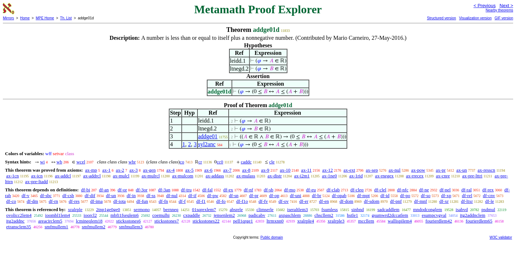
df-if (192, 195)
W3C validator (500, 237)
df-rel (467, 195)
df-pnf (396, 201)
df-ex (228, 189)
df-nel (445, 189)
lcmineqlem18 (89, 221)
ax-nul (395, 170)
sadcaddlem (388, 209)
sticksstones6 (128, 221)
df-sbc (46, 195)
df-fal (207, 189)
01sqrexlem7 (204, 209)
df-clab (333, 189)
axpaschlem (290, 215)
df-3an (164, 189)
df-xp (446, 195)
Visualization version (475, 18)
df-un (111, 195)
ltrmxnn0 (275, 221)
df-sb (268, 189)
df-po (405, 195)
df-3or (142, 189)
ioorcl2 (90, 215)
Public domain (272, 237)
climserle (265, 209)
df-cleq (357, 189)
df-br (316, 195)
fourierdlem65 (479, 221)
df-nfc (402, 189)
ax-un (461, 170)
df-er (303, 201)
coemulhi (160, 215)
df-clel (380, 189)
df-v (25, 195)
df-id (385, 195)
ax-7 (227, 170)
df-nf (248, 189)
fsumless (329, 209)
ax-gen (149, 170)
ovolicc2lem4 (19, 215)
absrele (236, 209)
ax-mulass (245, 175)
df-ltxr (467, 201)
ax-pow (418, 170)
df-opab (339, 195)
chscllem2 (323, 215)
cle (271, 161)
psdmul (488, 209)
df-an (104, 189)
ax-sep (372, 170)
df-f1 (201, 201)
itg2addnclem (473, 215)
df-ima (96, 201)
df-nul (172, 195)
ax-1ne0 (329, 175)
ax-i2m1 (302, 175)
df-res (74, 201)
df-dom (346, 201)
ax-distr (275, 175)
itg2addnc (15, 221)
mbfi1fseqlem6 (124, 215)
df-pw (212, 195)
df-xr (444, 201)
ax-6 (208, 170)
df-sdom (371, 201)
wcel (80, 161)
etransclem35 (18, 226)
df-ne (424, 189)
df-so (426, 195)
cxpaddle (191, 215)
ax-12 (327, 170)
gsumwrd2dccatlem (390, 215)
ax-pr (440, 170)
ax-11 (306, 170)
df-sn (234, 195)
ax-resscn (486, 170)
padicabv (256, 215)
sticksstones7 (166, 221)
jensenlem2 (224, 215)
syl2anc (207, 144)
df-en (324, 201)
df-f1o (242, 201)
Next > (506, 5)
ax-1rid (356, 175)
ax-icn (37, 175)
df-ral (466, 189)
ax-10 (285, 170)
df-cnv (489, 195)
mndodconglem (427, 209)
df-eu (311, 189)
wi (42, 161)
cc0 (220, 161)
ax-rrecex (415, 175)
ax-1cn (12, 175)
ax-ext (349, 170)
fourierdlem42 (438, 221)
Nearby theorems (499, 10)
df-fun (142, 201)
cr (200, 161)
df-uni (295, 195)
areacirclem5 (50, 221)
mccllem (366, 221)
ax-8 (246, 170)
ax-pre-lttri (472, 175)
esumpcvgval (434, 215)
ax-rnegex (384, 175)
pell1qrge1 (243, 221)
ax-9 (265, 170)
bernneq (170, 209)
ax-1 (106, 170)
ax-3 (133, 170)
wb (59, 161)
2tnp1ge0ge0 (108, 209)
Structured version (441, 18)
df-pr (253, 195)
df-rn (53, 201)
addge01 (208, 136)
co (182, 161)
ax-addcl (63, 175)
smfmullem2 (93, 226)
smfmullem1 (56, 226)
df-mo (289, 189)
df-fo (221, 201)
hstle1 (352, 215)
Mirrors (8, 18)
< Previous (484, 5)
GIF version (503, 18)
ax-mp (91, 170)
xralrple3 (336, 221)
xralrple (75, 209)
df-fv (263, 201)
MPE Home (45, 18)
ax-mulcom (182, 175)
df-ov (283, 201)
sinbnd (358, 209)
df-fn (163, 201)
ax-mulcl (121, 175)
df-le (489, 201)
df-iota (119, 201)
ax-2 (120, 170)
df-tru (186, 189)
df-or (122, 189)
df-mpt (363, 195)
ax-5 (189, 170)
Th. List (66, 18)
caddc (246, 161)
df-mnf (420, 201)
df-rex (488, 189)
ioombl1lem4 (57, 215)
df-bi (85, 189)
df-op (274, 195)
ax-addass (215, 175)
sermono (142, 209)
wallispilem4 (400, 221)
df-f (182, 201)
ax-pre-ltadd (36, 181)
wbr (132, 161)
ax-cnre (443, 175)
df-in (131, 195)
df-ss (151, 195)
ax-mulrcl (151, 175)
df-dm (32, 201)
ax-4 (170, 170)
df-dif (90, 195)
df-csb (68, 195)
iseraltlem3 (297, 209)
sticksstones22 (205, 221)
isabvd (462, 209)
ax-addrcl (92, 175)
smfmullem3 (131, 226)
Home (25, 18)
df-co (11, 201)
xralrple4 (305, 221)
